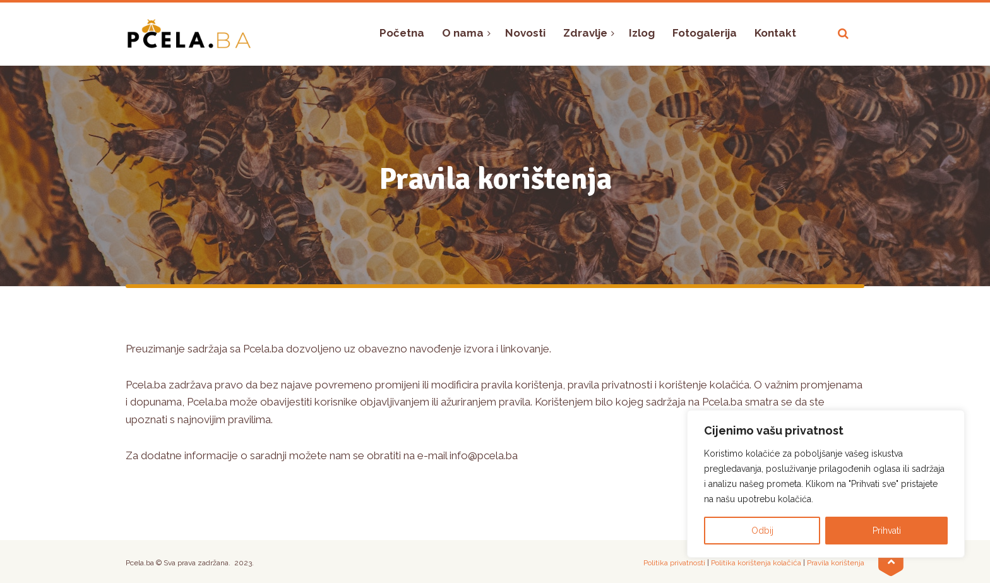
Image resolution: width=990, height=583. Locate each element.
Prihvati (887, 531)
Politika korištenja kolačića (756, 562)
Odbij (762, 531)
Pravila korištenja (835, 562)
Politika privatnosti (674, 562)
